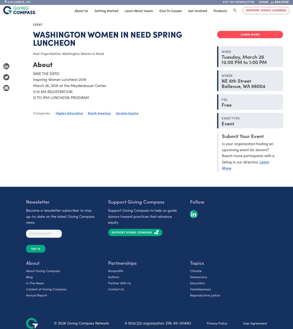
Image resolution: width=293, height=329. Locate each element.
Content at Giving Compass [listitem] (46, 289)
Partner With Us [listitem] (119, 283)
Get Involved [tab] (197, 10)
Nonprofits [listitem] (115, 271)
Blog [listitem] (29, 277)
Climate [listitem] (196, 271)
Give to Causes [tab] (170, 10)
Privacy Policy (217, 323)
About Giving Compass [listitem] (43, 271)
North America (99, 113)
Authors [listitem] (113, 277)
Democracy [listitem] (198, 277)
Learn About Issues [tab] (139, 10)
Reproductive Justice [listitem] (205, 295)
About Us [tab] (81, 10)
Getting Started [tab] (106, 10)
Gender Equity (127, 113)
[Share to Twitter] (6, 77)
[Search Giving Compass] (235, 10)
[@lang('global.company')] (19, 10)
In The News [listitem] (35, 283)
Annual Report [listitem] (36, 295)
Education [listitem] (197, 283)
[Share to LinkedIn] (6, 66)
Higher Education (69, 113)
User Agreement (255, 323)
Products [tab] (220, 10)
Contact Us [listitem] (116, 289)
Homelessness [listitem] (200, 289)
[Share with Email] (6, 88)
